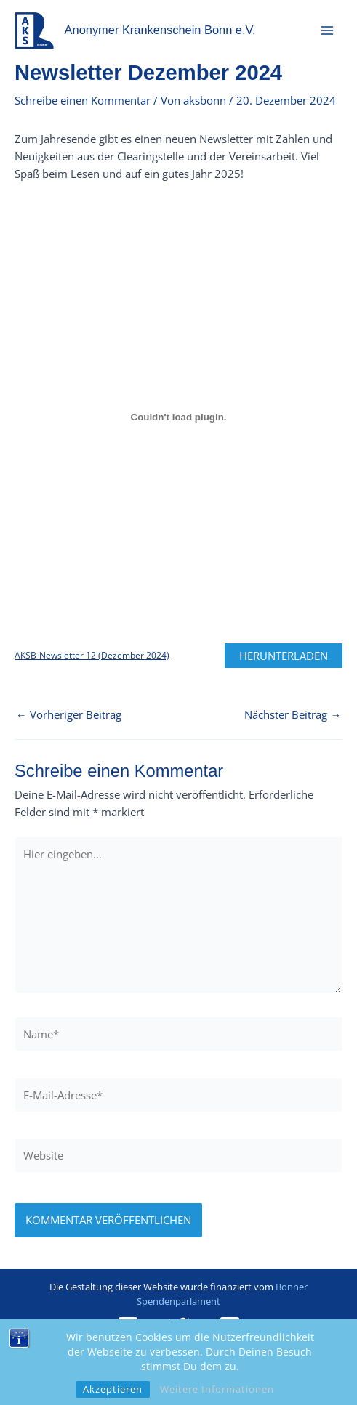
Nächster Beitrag (292, 714)
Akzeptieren (113, 1389)
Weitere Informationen (217, 1389)
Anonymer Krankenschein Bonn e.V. (160, 29)
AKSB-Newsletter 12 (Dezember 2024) (92, 655)
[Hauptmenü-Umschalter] (327, 30)
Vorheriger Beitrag (68, 714)
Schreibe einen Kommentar (83, 100)
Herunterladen (283, 655)
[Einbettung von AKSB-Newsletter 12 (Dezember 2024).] (178, 417)
